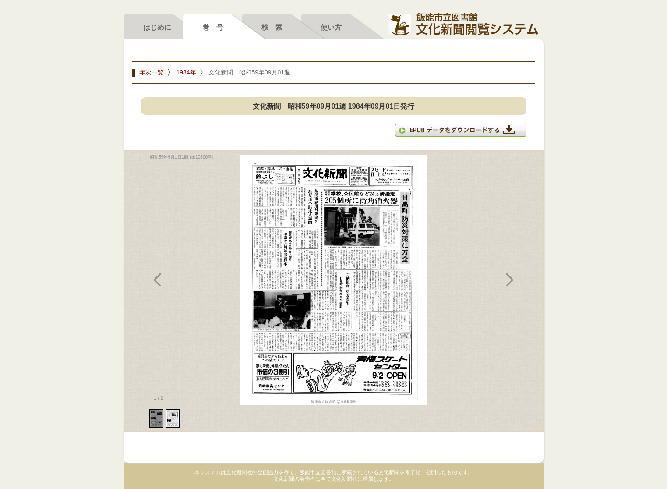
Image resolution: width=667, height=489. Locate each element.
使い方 (331, 27)
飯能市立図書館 (318, 472)
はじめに (157, 27)
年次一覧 (151, 72)
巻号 (216, 27)
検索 (275, 27)
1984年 (186, 72)
